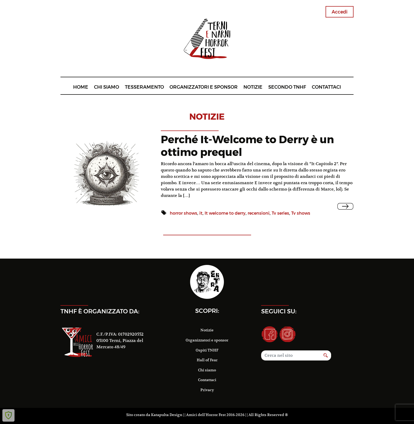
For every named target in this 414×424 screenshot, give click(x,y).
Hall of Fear (207, 360)
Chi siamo (106, 87)
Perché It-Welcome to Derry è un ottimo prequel (247, 146)
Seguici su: (279, 311)
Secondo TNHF (287, 87)
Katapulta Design (166, 414)
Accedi (339, 12)
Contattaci (326, 87)
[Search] (290, 355)
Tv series (280, 213)
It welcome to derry (225, 213)
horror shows (183, 213)
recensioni (259, 213)
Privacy (207, 389)
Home (80, 87)
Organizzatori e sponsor (204, 87)
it (201, 213)
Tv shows (300, 213)
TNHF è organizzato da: (99, 311)
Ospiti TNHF (207, 350)
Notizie (252, 87)
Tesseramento (144, 87)
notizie (207, 116)
